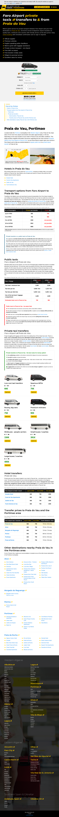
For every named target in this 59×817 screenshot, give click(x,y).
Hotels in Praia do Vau (12, 108)
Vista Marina (44, 622)
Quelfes (32, 753)
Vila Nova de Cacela (35, 780)
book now (45, 7)
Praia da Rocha (11, 635)
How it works (26, 99)
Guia (5, 678)
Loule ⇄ (7, 767)
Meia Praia (33, 674)
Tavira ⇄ (34, 760)
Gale (5, 676)
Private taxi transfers (13, 114)
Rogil (5, 715)
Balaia (5, 670)
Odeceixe (6, 714)
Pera (32, 708)
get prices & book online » (29, 93)
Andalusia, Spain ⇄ (12, 799)
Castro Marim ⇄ (11, 760)
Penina (7, 602)
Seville (5, 807)
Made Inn (8, 625)
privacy (14, 3)
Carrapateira (7, 710)
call (37, 7)
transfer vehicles (27, 341)
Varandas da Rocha (46, 647)
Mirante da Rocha (28, 649)
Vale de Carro (7, 697)
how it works (34, 346)
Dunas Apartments (11, 577)
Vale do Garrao (7, 786)
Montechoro (7, 680)
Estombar (6, 730)
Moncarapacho (34, 751)
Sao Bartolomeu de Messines (37, 709)
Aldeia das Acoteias (8, 667)
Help (34, 83)
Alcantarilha (33, 702)
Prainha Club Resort (46, 568)
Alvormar (8, 566)
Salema (32, 724)
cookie (7, 3)
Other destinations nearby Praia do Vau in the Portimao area (22, 119)
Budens (32, 717)
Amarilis (8, 640)
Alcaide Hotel (9, 178)
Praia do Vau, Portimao (12, 106)
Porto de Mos (33, 678)
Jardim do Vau (9, 182)
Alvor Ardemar (9, 562)
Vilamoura (6, 790)
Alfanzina (6, 723)
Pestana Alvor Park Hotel (30, 574)
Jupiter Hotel (27, 645)
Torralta (43, 570)
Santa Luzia (33, 769)
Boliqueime (6, 775)
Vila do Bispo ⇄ (37, 715)
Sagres (32, 726)
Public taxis (11, 112)
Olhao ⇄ (34, 747)
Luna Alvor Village (28, 566)
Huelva (5, 803)
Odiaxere (33, 676)
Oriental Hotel (44, 638)
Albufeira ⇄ (9, 665)
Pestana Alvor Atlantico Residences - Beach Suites (29, 570)
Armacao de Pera (34, 706)
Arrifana (6, 708)
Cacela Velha (33, 775)
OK (21, 3)
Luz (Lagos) (33, 672)
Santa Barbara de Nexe (9, 756)
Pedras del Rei (34, 767)
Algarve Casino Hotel (11, 638)
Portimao (17, 133)
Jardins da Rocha (28, 642)
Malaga (6, 805)
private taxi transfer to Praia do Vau (37, 201)
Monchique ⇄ (37, 683)
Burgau (32, 719)
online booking (7, 34)
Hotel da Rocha (27, 640)
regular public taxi (35, 142)
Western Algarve (35, 133)
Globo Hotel (9, 620)
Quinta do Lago (7, 782)
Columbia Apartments (11, 649)
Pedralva (32, 723)
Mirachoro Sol (27, 616)
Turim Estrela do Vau (11, 184)
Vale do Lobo (7, 788)
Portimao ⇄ (36, 687)
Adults (20, 85)
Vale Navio (6, 700)
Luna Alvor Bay (27, 564)
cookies (27, 815)
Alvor (6, 559)
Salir (5, 784)
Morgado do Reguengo (14, 590)
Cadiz (5, 801)
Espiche (32, 670)
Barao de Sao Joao (35, 667)
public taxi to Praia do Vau (10, 203)
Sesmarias (6, 695)
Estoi (5, 754)
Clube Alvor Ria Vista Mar (12, 572)
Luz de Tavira (33, 765)
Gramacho (6, 734)
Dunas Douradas (8, 777)
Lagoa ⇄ (8, 721)
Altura (5, 762)
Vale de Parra (7, 699)
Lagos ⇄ (34, 665)
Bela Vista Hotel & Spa (12, 642)
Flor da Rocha (27, 638)
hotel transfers (29, 171)
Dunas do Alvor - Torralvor (30, 562)
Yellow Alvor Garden (46, 577)
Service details (33, 99)
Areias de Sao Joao (8, 669)
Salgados (6, 689)
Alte (5, 769)
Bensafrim (33, 669)
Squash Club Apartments (47, 645)
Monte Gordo (33, 779)
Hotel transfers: (16, 116)
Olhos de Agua (7, 682)
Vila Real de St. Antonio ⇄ (42, 773)
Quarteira (6, 779)
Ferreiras (6, 674)
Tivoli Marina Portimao (46, 616)
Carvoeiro (6, 729)
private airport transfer (42, 314)
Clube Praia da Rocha (11, 645)
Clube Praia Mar (10, 647)
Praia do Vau (16, 30)
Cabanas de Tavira (35, 762)
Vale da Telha (7, 717)
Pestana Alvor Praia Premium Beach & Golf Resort (29, 578)
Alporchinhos (7, 725)
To (21, 80)
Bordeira (6, 706)
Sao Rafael (6, 693)
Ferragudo (6, 732)
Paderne (6, 685)
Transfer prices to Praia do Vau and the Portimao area (22, 117)
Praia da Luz (33, 680)
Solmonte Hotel (45, 642)
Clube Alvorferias (10, 575)
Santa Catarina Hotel (46, 640)
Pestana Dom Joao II (46, 565)
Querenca (6, 780)
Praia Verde (6, 764)
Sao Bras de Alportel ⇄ (41, 756)
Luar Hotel (26, 647)
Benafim (6, 773)
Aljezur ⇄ (8, 704)
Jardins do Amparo (11, 622)
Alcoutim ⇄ (9, 747)
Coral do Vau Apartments (12, 180)
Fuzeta (32, 749)
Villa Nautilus (44, 572)
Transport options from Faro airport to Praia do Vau (19, 110)
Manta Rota (33, 777)
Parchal (6, 736)
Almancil (6, 771)
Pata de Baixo (7, 687)
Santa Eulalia (7, 691)
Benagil (6, 727)
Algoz (32, 704)
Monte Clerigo (7, 712)
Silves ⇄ (34, 700)
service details (45, 346)
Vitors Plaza (44, 575)
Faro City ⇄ (9, 750)
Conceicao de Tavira (35, 764)
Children (19, 88)
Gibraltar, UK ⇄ (37, 799)
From (20, 77)
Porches (6, 738)
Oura (5, 684)
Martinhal (33, 721)
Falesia (6, 672)
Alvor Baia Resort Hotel (12, 564)
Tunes (32, 711)
